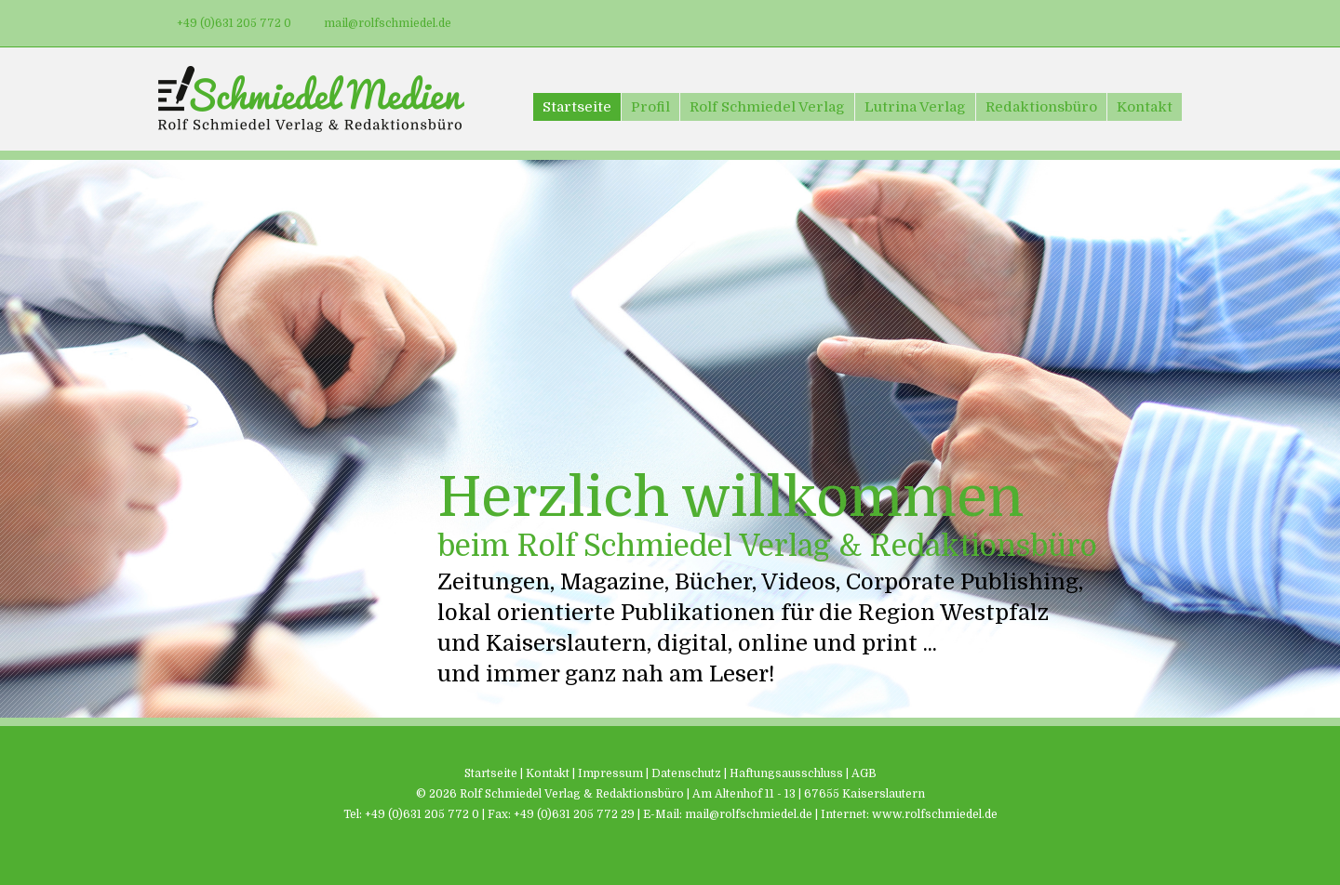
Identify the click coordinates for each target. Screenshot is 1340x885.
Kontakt (1144, 107)
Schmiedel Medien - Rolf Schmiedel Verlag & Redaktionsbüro (311, 99)
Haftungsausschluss (786, 773)
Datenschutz (686, 773)
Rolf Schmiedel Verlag (767, 107)
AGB (864, 773)
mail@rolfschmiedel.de (387, 23)
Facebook (1056, 23)
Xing (1165, 23)
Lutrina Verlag (915, 107)
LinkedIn (1129, 23)
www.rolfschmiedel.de (935, 814)
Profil (650, 107)
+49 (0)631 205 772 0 (234, 23)
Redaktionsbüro (1041, 107)
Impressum (610, 773)
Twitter (1092, 23)
